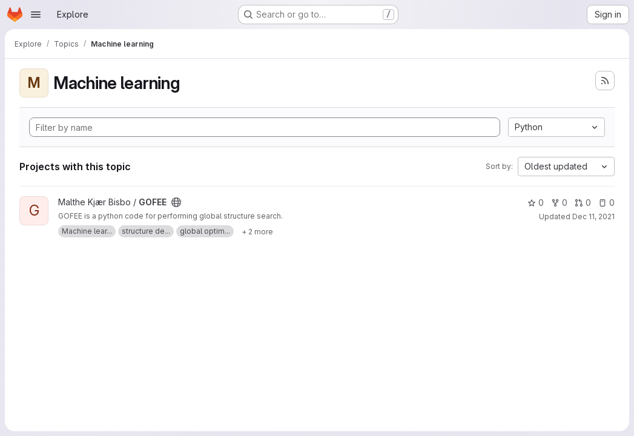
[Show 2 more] (257, 231)
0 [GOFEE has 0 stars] (535, 202)
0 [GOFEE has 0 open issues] (606, 202)
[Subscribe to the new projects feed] (605, 80)
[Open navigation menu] (35, 14)
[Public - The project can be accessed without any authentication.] (176, 202)
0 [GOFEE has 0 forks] (559, 202)
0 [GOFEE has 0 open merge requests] (583, 202)
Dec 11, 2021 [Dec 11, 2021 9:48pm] (593, 216)
